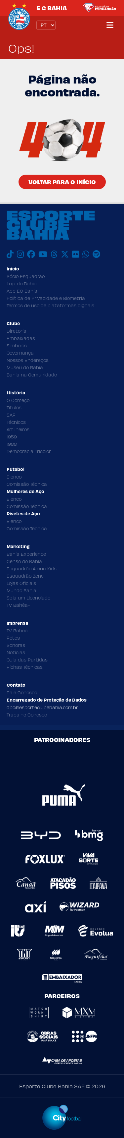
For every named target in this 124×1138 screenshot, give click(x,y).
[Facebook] (31, 254)
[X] (65, 254)
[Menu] (110, 25)
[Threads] (54, 254)
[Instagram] (20, 254)
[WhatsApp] (85, 254)
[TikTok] (10, 254)
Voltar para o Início (62, 182)
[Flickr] (75, 254)
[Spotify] (96, 254)
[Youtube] (42, 254)
